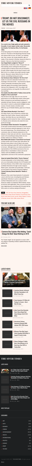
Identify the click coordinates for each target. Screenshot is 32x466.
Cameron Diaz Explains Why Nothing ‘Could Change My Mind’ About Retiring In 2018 (16, 233)
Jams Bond (7, 196)
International (7, 437)
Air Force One (12, 192)
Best (7, 194)
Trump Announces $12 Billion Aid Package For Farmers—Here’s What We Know (21, 302)
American (19, 192)
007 (7, 192)
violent (18, 198)
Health (5, 434)
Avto (4, 423)
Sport (4, 446)
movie (12, 196)
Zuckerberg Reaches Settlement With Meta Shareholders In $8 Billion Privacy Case (21, 292)
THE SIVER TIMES (17, 459)
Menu (15, 12)
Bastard (3, 194)
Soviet (8, 198)
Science (5, 443)
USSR (14, 198)
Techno (5, 449)
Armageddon (25, 192)
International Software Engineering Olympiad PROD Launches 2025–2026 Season (21, 323)
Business (5, 426)
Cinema (3, 28)
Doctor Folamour (16, 194)
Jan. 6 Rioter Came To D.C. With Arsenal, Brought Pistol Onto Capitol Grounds (20, 370)
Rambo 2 (24, 196)
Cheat (9, 194)
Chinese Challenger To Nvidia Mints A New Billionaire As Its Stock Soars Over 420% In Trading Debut (21, 344)
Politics (5, 440)
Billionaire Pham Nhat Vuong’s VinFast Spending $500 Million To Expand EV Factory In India (22, 333)
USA (12, 198)
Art (4, 421)
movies (16, 196)
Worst (22, 198)
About (2, 462)
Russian (4, 198)
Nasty (20, 196)
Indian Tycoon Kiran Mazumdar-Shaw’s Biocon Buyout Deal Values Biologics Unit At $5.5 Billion (21, 313)
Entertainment (7, 432)
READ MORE (4, 245)
